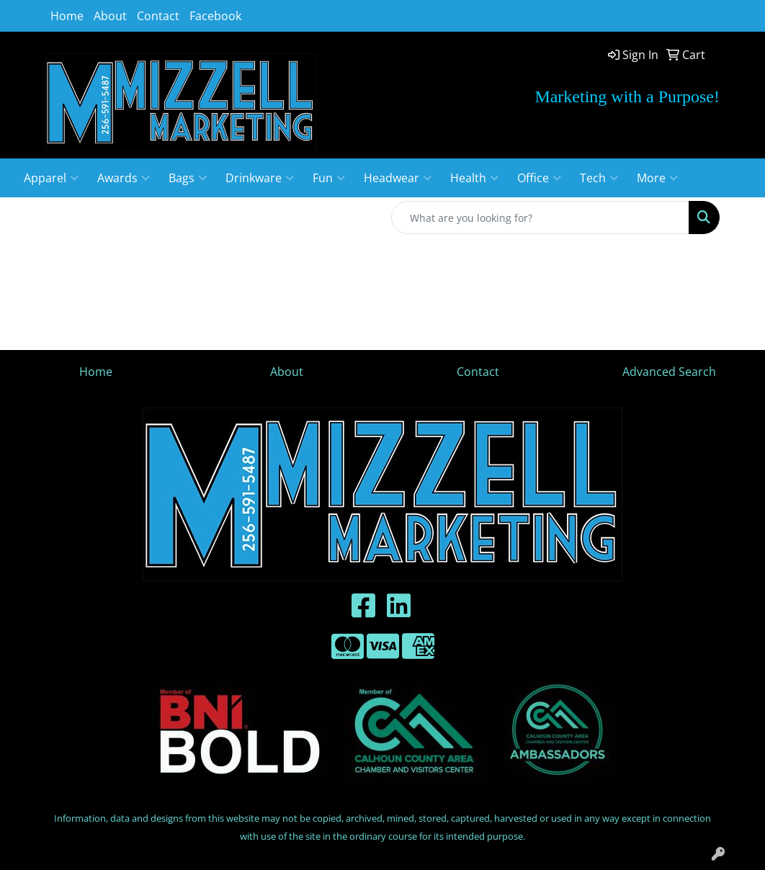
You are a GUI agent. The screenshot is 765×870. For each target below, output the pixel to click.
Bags (188, 178)
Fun (329, 178)
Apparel (51, 178)
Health (474, 178)
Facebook (215, 16)
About (110, 16)
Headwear (397, 178)
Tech (599, 178)
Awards (123, 178)
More (657, 178)
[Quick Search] (540, 217)
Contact (158, 16)
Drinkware (259, 178)
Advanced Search (669, 372)
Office (539, 178)
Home (67, 16)
